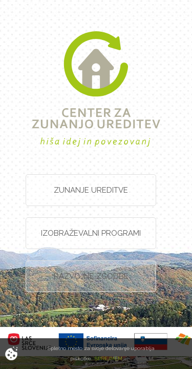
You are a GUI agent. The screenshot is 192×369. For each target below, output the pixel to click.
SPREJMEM (108, 358)
